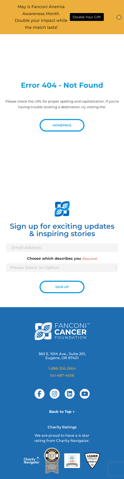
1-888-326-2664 (62, 368)
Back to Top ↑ (62, 412)
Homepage (62, 125)
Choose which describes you (62, 258)
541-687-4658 (62, 375)
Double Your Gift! (87, 17)
